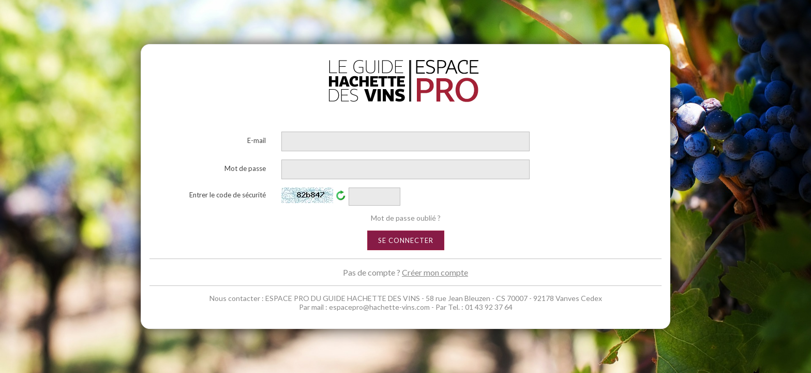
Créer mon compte (435, 272)
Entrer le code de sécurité (227, 195)
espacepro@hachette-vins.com (379, 307)
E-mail (256, 140)
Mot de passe (245, 168)
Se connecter (405, 240)
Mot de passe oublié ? (406, 217)
